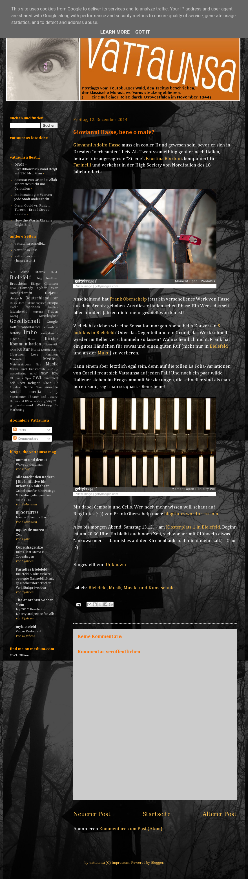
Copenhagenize (29, 547)
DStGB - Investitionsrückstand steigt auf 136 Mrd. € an (35, 169)
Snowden (51, 387)
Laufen (45, 349)
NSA (55, 373)
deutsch (16, 298)
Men (38, 364)
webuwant (25, 405)
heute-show (50, 327)
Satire (28, 387)
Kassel (32, 339)
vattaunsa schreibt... (30, 243)
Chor (13, 288)
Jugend (14, 339)
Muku (104, 353)
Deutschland (37, 298)
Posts (19, 430)
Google (52, 322)
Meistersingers (20, 364)
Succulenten (18, 397)
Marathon (51, 354)
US (26, 401)
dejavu (51, 293)
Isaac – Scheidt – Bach (32, 517)
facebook (33, 307)
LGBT (54, 349)
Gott (13, 327)
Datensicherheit (21, 293)
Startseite (156, 814)
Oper (28, 378)
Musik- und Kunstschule (148, 588)
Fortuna (38, 311)
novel (33, 373)
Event (14, 307)
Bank (54, 272)
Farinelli (82, 165)
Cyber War (47, 288)
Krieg (13, 349)
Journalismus (49, 333)
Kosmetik (51, 344)
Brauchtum (18, 284)
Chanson (51, 284)
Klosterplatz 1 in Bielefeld (193, 527)
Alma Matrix (33, 272)
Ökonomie (17, 378)
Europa (52, 303)
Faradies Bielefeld (31, 569)
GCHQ (14, 316)
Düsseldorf (17, 303)
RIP (56, 383)
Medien (50, 359)
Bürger (36, 284)
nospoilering (18, 373)
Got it (142, 32)
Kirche (51, 339)
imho (30, 333)
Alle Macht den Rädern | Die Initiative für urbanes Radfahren (35, 481)
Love (34, 354)
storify (53, 392)
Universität (17, 401)
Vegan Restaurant (28, 631)
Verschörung (38, 401)
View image (84, 286)
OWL (37, 378)
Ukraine (53, 397)
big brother (47, 278)
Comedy (26, 288)
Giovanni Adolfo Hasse (96, 145)
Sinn (39, 387)
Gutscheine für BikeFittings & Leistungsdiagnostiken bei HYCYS (35, 495)
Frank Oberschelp (128, 299)
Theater (33, 397)
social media (25, 392)
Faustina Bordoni (164, 158)
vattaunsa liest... (26, 250)
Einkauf (30, 303)
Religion (34, 383)
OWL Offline (19, 655)
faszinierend (18, 312)
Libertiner (17, 354)
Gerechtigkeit (48, 316)
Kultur (23, 349)
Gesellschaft (25, 321)
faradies (53, 307)
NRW (44, 373)
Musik (115, 588)
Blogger (157, 863)
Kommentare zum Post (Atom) (130, 829)
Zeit (19, 534)
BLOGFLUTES (27, 513)
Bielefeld (219, 346)
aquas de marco (30, 530)
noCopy (53, 369)
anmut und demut (31, 460)
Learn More (115, 32)
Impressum (120, 863)
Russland (15, 387)
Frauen (53, 312)
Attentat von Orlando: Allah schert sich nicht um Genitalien (35, 184)
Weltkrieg (44, 405)
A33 (12, 272)
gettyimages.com (106, 286)
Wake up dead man (29, 464)
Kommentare (26, 438)
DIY (55, 298)
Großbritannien (30, 327)
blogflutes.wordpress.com (191, 514)
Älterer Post (219, 814)
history (15, 333)
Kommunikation (25, 344)
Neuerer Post (92, 814)
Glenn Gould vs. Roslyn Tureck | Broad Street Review (32, 210)
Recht (21, 383)
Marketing (17, 359)
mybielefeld (26, 627)
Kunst (35, 350)
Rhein (47, 383)
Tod (43, 397)
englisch (41, 303)
